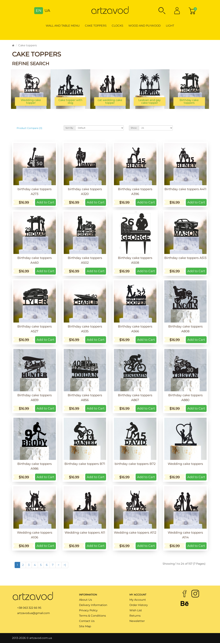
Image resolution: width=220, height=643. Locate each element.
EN (38, 10)
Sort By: (69, 128)
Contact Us (87, 621)
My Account (137, 599)
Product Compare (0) (29, 128)
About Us (85, 599)
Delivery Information (93, 605)
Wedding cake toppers (185, 464)
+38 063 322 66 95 (29, 607)
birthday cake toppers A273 (35, 191)
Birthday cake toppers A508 (135, 260)
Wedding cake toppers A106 (34, 535)
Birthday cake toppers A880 (185, 397)
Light (170, 25)
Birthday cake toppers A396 (135, 191)
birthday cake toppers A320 (85, 191)
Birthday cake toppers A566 (135, 329)
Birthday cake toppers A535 (85, 329)
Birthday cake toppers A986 (34, 466)
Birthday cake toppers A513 (185, 258)
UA (47, 10)
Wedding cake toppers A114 (185, 535)
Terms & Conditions (92, 615)
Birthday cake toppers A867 (135, 397)
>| (65, 565)
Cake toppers (96, 25)
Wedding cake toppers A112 (135, 532)
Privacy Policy (88, 610)
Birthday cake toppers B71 (84, 464)
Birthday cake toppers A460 (34, 260)
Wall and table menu (63, 25)
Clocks (117, 25)
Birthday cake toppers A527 (34, 329)
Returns (135, 615)
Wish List (135, 610)
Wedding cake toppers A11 (85, 532)
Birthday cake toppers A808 (185, 329)
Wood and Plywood (144, 25)
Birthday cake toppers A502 (85, 260)
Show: (134, 128)
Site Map (85, 626)
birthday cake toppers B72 (135, 464)
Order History (138, 605)
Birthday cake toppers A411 (185, 189)
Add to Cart (45, 202)
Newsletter (137, 621)
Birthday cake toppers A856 (85, 397)
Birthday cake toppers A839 (34, 397)
